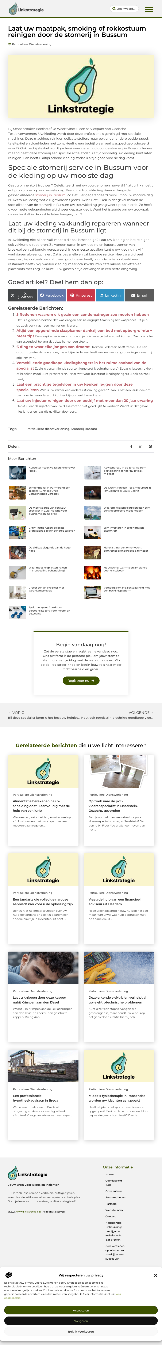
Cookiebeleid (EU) (113, 1182)
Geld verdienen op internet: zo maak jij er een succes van (114, 1252)
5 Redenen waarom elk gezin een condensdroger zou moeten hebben (82, 314)
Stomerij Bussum (84, 429)
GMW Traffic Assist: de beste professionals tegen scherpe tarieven (52, 529)
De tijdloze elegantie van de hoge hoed (49, 549)
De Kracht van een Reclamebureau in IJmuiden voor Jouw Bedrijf (127, 489)
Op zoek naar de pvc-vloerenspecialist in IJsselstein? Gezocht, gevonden (114, 806)
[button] (156, 1275)
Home (109, 1174)
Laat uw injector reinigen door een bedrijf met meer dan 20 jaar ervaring (84, 400)
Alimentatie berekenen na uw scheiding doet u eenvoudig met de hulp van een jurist (41, 806)
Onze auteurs (113, 1191)
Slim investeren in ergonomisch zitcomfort (124, 529)
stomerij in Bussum (50, 195)
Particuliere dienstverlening (31, 44)
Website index (114, 1210)
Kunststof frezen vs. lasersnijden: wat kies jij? (52, 469)
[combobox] (124, 8)
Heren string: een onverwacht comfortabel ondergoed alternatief (126, 549)
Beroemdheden (115, 1197)
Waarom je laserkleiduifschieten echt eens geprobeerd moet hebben (127, 509)
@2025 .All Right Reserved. (36, 1211)
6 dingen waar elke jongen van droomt (53, 347)
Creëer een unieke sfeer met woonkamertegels (46, 589)
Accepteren (81, 1310)
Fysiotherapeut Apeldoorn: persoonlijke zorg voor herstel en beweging (49, 610)
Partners (110, 1203)
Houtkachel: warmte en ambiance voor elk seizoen (125, 569)
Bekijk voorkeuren (81, 1331)
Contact (110, 1216)
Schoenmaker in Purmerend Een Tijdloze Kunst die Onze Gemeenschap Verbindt (49, 490)
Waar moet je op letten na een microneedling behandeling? (48, 569)
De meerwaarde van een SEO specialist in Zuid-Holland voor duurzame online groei (48, 510)
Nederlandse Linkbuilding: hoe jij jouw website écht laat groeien (113, 1231)
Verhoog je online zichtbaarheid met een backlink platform (127, 589)
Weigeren (81, 1321)
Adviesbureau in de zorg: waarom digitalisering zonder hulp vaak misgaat (125, 470)
